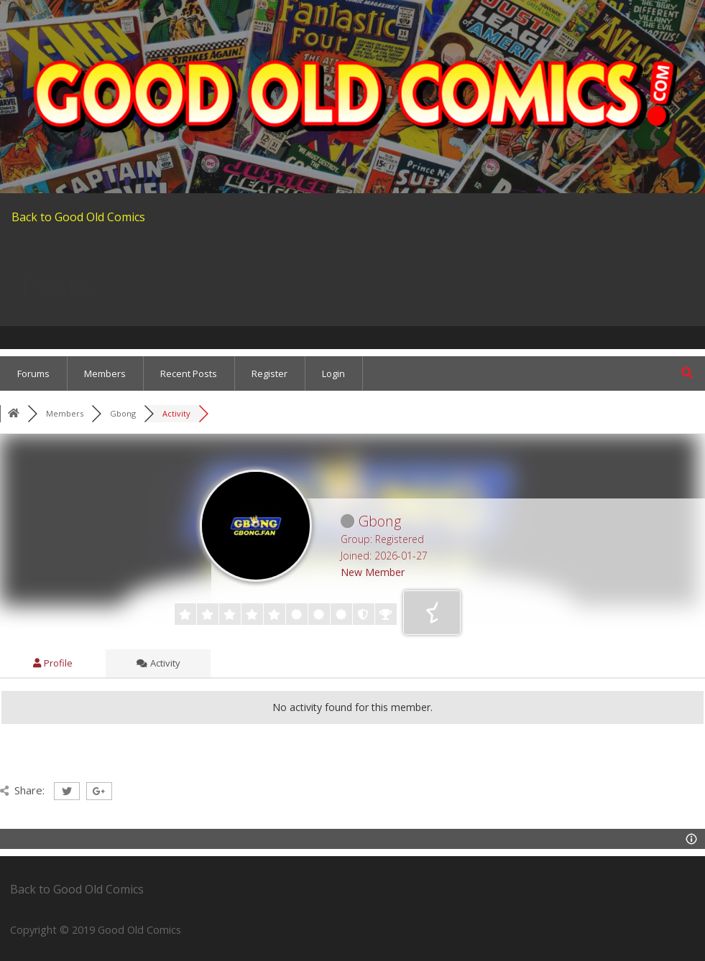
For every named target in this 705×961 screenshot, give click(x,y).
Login (333, 373)
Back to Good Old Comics (78, 217)
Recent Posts (188, 373)
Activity (158, 662)
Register (269, 373)
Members (105, 373)
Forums (33, 373)
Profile (53, 662)
